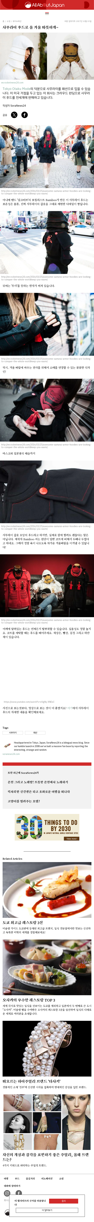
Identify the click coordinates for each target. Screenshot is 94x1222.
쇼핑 (61, 1178)
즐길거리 (30, 1178)
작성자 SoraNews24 (14, 106)
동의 (64, 1201)
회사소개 (8, 1200)
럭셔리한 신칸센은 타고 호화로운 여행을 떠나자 (39, 791)
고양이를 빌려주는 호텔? (24, 801)
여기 (69, 708)
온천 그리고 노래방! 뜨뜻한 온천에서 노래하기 (38, 782)
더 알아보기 (47, 1210)
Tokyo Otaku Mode (16, 88)
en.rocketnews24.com (12, 82)
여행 (6, 1178)
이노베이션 (47, 1178)
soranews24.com (11, 754)
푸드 (17, 1178)
